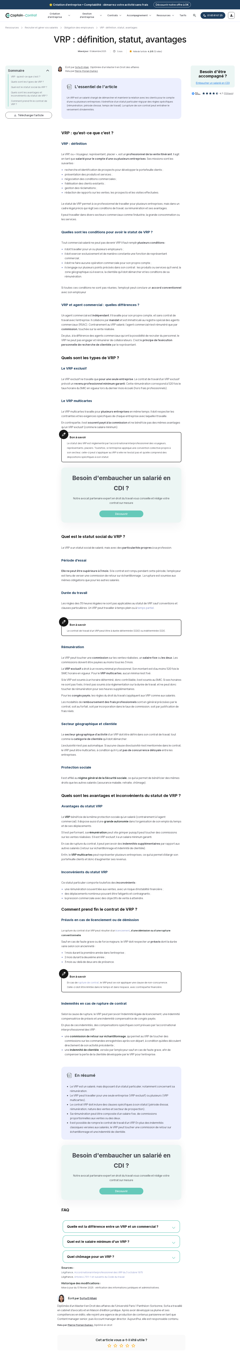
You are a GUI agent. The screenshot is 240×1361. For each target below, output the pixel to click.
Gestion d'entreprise (91, 15)
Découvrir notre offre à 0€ (172, 5)
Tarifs (183, 15)
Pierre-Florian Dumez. (81, 1325)
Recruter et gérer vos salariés (41, 27)
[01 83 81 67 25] (212, 15)
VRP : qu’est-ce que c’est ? (25, 76)
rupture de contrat (88, 982)
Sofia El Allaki (82, 67)
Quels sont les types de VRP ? (27, 81)
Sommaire (16, 71)
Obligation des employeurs (79, 27)
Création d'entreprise (59, 15)
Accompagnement (139, 15)
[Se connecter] (231, 15)
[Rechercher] (194, 15)
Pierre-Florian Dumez (86, 71)
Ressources (165, 15)
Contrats (114, 15)
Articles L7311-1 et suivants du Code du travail (99, 1276)
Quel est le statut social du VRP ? (29, 87)
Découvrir (121, 514)
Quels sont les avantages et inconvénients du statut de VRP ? (29, 94)
